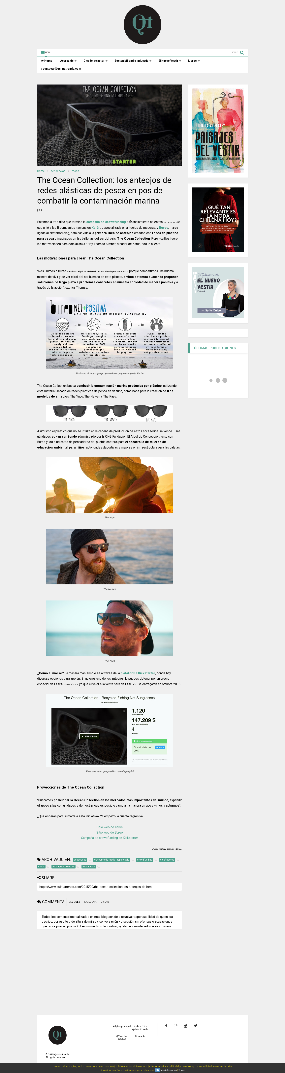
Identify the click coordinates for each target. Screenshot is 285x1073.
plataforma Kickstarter (138, 673)
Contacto (140, 1036)
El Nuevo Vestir (169, 60)
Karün (96, 228)
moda (75, 171)
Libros (194, 60)
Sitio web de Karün (110, 827)
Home (46, 60)
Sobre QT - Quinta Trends (140, 1028)
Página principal (122, 1026)
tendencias (58, 171)
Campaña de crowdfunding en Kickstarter (109, 838)
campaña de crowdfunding (106, 222)
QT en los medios (121, 1037)
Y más (181, 1070)
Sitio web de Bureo (109, 832)
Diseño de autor (95, 60)
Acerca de (68, 60)
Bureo (163, 228)
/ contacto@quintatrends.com (61, 68)
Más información (168, 1070)
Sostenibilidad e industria (132, 60)
